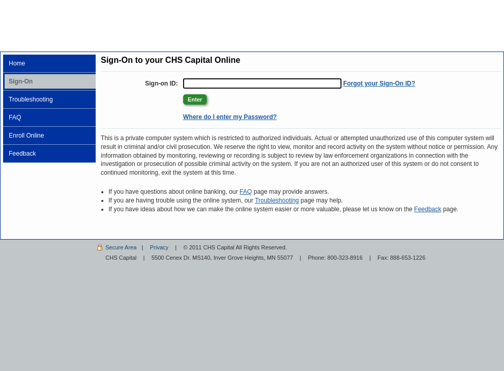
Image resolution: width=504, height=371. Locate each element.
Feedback (22, 153)
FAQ (15, 117)
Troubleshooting (31, 99)
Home (17, 63)
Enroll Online (26, 135)
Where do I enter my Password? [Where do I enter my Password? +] (230, 117)
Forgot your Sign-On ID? (379, 83)
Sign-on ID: (161, 83)
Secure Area (121, 247)
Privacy (159, 247)
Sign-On (21, 81)
